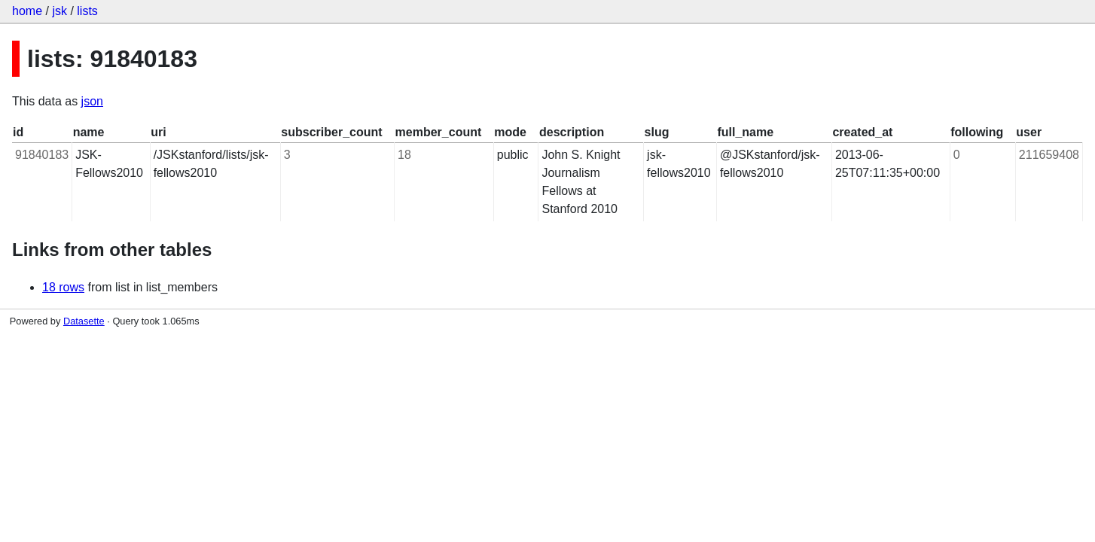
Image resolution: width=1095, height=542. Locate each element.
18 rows (63, 287)
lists (87, 11)
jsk (59, 11)
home (27, 11)
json (92, 101)
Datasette (84, 321)
